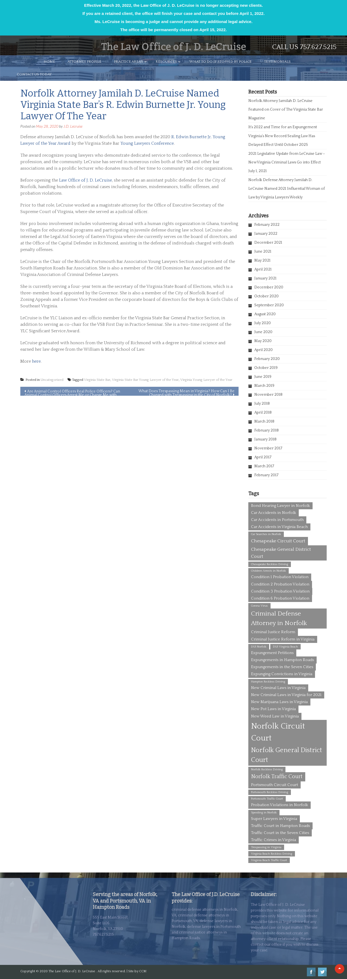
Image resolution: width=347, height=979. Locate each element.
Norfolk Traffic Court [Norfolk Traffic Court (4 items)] (277, 777)
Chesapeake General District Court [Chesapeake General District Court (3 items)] (281, 553)
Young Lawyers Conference (147, 143)
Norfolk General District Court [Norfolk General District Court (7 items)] (286, 755)
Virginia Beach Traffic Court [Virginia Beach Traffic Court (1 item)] (269, 860)
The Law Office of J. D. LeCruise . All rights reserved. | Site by (94, 971)
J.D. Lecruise (72, 126)
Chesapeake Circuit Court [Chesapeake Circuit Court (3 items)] (278, 541)
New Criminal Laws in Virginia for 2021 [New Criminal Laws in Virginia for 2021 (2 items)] (286, 695)
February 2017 (266, 475)
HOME (49, 61)
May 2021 (262, 260)
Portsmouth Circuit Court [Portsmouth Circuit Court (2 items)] (274, 784)
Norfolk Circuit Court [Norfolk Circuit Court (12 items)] (278, 732)
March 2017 (264, 466)
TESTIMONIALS (277, 61)
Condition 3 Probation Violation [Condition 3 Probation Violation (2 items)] (280, 591)
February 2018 (266, 430)
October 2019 (266, 368)
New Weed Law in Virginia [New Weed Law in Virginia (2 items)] (275, 716)
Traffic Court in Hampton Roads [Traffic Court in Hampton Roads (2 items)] (280, 825)
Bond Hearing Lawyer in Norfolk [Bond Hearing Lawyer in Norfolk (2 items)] (280, 505)
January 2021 (265, 278)
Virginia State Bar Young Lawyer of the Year (145, 380)
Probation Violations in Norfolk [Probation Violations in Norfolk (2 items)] (279, 805)
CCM (142, 971)
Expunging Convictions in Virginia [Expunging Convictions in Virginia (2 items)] (281, 674)
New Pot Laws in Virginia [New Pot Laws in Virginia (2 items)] (273, 709)
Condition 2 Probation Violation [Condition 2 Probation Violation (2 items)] (280, 584)
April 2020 (263, 350)
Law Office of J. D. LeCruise (85, 180)
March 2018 (264, 421)
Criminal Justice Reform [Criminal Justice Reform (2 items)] (273, 632)
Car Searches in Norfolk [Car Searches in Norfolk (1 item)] (266, 534)
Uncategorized (52, 380)
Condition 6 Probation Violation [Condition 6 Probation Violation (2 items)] (280, 598)
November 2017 (268, 448)
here (36, 361)
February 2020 (267, 359)
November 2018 (268, 394)
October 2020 (266, 296)
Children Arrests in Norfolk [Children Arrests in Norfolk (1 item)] (268, 570)
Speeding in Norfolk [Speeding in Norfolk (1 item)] (264, 812)
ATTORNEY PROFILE (84, 61)
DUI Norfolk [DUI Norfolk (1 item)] (258, 646)
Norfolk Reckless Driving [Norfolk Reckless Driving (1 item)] (267, 769)
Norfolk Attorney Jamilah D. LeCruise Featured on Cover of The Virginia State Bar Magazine (285, 109)
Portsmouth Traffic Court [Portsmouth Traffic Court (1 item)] (267, 798)
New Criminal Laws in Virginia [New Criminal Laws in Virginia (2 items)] (278, 687)
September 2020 (269, 305)
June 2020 (263, 332)
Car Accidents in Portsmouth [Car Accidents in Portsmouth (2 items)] (277, 519)
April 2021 (263, 269)
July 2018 (262, 403)
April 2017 (262, 457)
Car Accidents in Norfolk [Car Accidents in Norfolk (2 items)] (273, 512)
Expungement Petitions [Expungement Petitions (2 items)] (272, 652)
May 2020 (263, 341)
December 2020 (268, 287)
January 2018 (265, 439)
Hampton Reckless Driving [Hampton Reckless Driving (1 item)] (268, 681)
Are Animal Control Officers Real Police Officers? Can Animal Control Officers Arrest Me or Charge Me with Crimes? (72, 392)
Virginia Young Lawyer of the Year (206, 380)
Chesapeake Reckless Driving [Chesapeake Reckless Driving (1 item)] (269, 564)
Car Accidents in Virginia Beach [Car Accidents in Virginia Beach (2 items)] (279, 526)
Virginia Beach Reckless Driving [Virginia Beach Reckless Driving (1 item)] (271, 853)
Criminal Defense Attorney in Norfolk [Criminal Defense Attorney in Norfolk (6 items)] (279, 618)
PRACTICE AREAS (128, 61)
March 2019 (264, 386)
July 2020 (262, 323)
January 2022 (265, 233)
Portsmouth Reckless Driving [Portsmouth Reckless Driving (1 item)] (269, 792)
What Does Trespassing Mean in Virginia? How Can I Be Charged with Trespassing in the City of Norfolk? (186, 392)
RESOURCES (166, 61)
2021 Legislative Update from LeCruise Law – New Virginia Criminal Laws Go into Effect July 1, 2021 (286, 162)
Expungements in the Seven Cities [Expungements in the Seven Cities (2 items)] (282, 667)
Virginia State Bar (97, 380)
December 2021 (268, 242)
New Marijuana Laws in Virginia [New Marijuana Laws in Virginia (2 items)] (279, 702)
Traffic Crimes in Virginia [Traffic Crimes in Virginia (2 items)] (273, 840)
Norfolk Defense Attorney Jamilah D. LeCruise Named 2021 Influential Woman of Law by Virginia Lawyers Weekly (286, 188)
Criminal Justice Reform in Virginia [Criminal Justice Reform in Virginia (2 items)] (282, 639)
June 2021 (262, 251)
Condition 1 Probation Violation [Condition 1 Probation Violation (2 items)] (280, 577)
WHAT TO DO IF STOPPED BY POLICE (220, 61)
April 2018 (263, 412)
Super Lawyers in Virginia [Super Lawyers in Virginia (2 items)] (274, 818)
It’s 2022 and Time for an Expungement (282, 127)
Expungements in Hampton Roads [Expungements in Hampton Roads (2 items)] (282, 660)
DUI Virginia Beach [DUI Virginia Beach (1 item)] (285, 646)
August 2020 (265, 314)
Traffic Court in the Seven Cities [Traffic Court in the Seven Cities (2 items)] (280, 832)
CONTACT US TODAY (34, 74)
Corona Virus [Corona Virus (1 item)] (259, 605)
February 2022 (266, 225)
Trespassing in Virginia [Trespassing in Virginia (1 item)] (266, 847)
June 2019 (262, 377)
